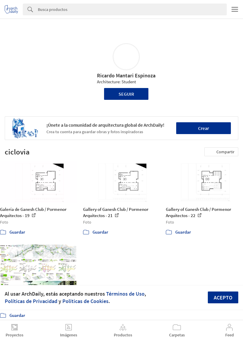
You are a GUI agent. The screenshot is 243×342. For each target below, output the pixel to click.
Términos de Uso (125, 293)
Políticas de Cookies (85, 301)
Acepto (223, 297)
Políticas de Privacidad (31, 301)
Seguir (126, 94)
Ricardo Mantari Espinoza (126, 75)
